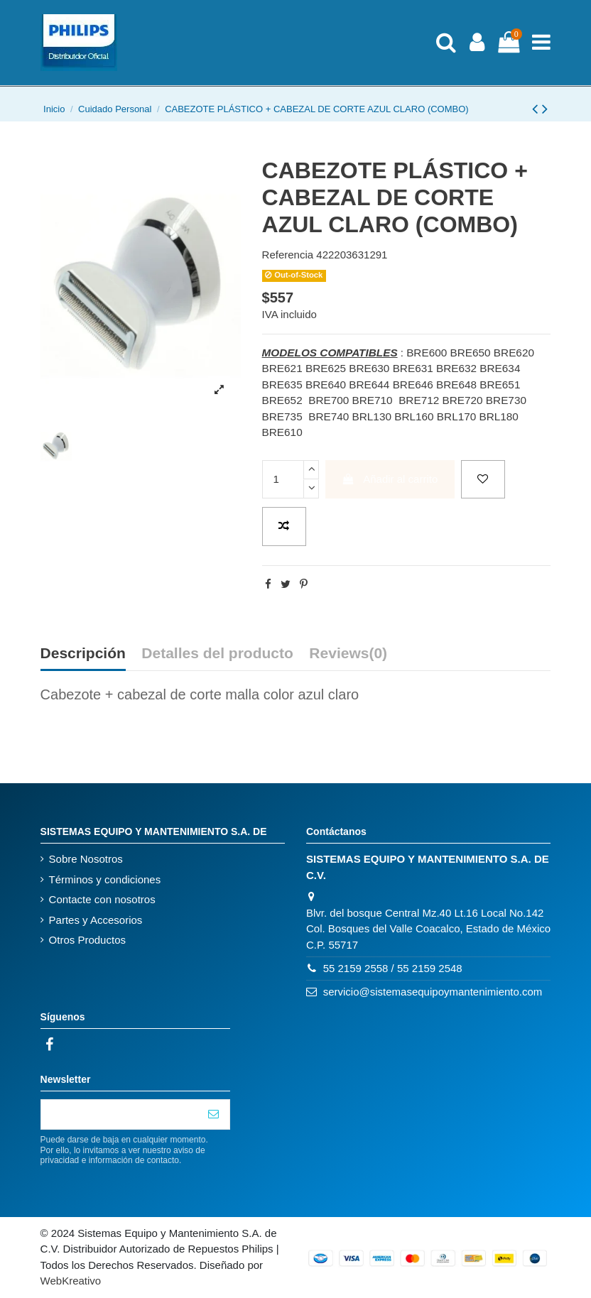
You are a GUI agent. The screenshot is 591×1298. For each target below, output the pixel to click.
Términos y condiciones (105, 879)
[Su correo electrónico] (119, 1114)
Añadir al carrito (390, 479)
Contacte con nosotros (102, 899)
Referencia (288, 255)
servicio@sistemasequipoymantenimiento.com (433, 992)
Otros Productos (87, 940)
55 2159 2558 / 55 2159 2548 (392, 968)
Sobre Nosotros (86, 859)
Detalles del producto (217, 653)
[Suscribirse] (213, 1114)
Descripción (83, 653)
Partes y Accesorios (96, 920)
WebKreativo (71, 1281)
